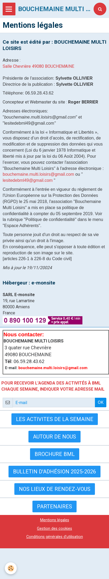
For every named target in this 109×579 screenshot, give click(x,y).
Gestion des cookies (54, 528)
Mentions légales (54, 520)
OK (100, 402)
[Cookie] (11, 568)
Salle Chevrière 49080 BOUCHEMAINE (38, 66)
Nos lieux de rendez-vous (54, 489)
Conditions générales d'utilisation (54, 537)
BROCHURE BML (55, 454)
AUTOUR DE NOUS (54, 436)
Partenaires (54, 506)
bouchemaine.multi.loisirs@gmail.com (38, 174)
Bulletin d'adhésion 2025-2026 (54, 471)
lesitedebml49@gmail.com (28, 180)
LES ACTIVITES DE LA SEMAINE (54, 419)
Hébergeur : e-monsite (29, 283)
